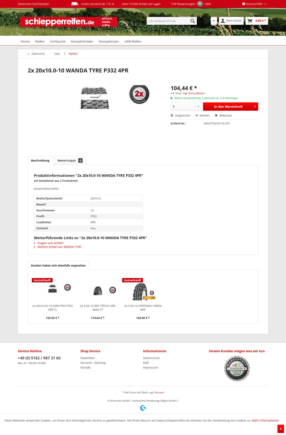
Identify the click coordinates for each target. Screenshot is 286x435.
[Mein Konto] (231, 21)
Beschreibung (40, 160)
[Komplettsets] (109, 41)
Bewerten (223, 115)
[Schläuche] (57, 41)
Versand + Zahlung (92, 363)
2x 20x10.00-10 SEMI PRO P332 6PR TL (52, 308)
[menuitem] (172, 21)
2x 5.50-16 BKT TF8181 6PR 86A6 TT (97, 308)
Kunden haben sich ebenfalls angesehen (58, 265)
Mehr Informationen (265, 420)
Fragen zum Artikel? (49, 243)
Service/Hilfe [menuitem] (252, 4)
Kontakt (85, 367)
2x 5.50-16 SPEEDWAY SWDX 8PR (142, 308)
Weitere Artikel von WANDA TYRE (57, 247)
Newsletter (87, 358)
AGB (146, 363)
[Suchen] (192, 21)
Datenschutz (151, 358)
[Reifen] (40, 41)
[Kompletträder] (82, 41)
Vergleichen (180, 115)
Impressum (150, 367)
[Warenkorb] (256, 21)
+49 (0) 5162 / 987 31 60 (39, 358)
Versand (159, 392)
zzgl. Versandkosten (194, 93)
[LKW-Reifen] (133, 41)
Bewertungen (70, 160)
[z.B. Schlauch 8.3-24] (172, 21)
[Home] (25, 41)
